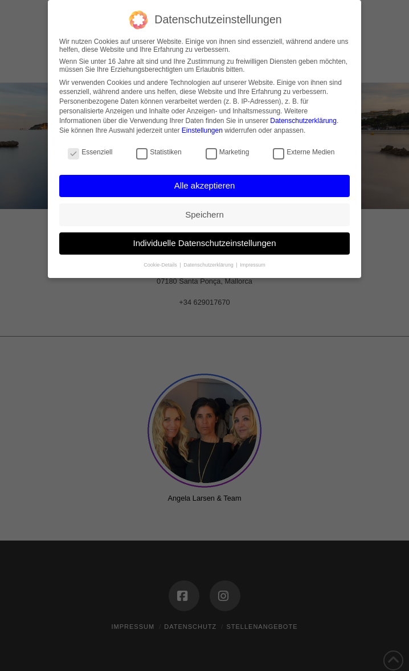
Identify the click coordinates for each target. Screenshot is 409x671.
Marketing (228, 152)
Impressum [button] (252, 265)
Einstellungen (202, 130)
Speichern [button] (204, 214)
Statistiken (158, 152)
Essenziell (90, 152)
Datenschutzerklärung (303, 121)
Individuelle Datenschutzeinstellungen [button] (204, 243)
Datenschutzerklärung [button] (209, 265)
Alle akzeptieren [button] (204, 185)
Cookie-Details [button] (161, 265)
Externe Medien (303, 152)
